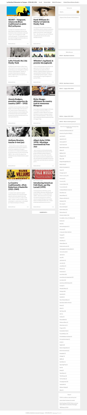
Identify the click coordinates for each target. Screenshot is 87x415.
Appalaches (62, 139)
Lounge (61, 285)
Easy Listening (63, 206)
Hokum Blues (63, 243)
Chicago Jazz (62, 172)
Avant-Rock (62, 144)
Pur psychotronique (64, 339)
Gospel (61, 237)
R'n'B (61, 342)
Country (35, 17)
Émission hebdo (47, 2)
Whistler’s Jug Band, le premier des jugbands (43, 62)
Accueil (40, 2)
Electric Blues (63, 209)
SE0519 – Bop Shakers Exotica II (66, 55)
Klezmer (61, 268)
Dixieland (62, 201)
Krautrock (62, 271)
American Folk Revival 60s (65, 130)
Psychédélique (63, 333)
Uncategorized (63, 381)
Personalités (62, 319)
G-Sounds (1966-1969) (65, 232)
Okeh (61, 308)
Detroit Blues (63, 195)
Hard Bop (62, 240)
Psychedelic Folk (63, 330)
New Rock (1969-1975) (65, 302)
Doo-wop (62, 203)
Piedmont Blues (63, 322)
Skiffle (61, 359)
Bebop (61, 150)
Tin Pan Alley (62, 378)
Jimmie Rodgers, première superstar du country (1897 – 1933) (18, 101)
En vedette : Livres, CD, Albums (66, 218)
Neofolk (61, 297)
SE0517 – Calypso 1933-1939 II (66, 88)
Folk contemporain (64, 226)
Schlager (61, 356)
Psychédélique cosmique (65, 336)
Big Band (62, 153)
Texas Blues (62, 373)
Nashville (62, 294)
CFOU (61, 397)
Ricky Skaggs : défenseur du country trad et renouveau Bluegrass (42, 102)
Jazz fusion (62, 260)
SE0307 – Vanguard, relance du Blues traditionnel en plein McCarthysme (17, 22)
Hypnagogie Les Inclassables (66, 249)
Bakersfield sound (64, 147)
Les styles (62, 280)
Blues (9, 17)
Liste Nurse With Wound (65, 282)
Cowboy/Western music (65, 189)
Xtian (61, 390)
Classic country (11, 96)
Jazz (61, 257)
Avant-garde (10, 138)
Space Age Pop (63, 364)
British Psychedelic (64, 167)
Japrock (61, 254)
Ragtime (61, 345)
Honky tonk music (64, 246)
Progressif (62, 328)
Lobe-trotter (62, 400)
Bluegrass (35, 96)
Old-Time (62, 311)
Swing (61, 370)
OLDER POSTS (43, 212)
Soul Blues (62, 361)
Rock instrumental (64, 350)
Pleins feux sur (63, 325)
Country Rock (63, 187)
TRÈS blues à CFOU (64, 407)
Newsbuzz (55, 413)
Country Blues (63, 184)
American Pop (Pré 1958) (65, 133)
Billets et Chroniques (57, 2)
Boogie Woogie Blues (64, 161)
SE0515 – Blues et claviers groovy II (67, 121)
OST (61, 313)
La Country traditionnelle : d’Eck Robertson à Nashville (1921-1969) (17, 186)
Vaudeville (62, 384)
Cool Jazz (62, 178)
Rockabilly (62, 353)
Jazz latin (62, 263)
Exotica (61, 220)
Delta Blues (62, 192)
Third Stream (62, 376)
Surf (60, 367)
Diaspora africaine (64, 198)
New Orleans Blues (64, 299)
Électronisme (62, 212)
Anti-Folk (62, 136)
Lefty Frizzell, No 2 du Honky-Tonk (17, 62)
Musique (62, 291)
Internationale (63, 251)
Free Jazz (62, 229)
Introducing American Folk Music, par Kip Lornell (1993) (43, 185)
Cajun (61, 170)
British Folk (62, 164)
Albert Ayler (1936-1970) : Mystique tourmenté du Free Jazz (41, 143)
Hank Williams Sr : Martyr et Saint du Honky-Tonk (41, 21)
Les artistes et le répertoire (65, 277)
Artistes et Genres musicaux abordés (71, 2)
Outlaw (61, 316)
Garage (61, 234)
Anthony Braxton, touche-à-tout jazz (16, 141)
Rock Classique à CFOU (65, 403)
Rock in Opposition (64, 347)
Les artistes (62, 274)
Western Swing (63, 387)
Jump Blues (62, 266)
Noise (61, 305)
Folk (61, 223)
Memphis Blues (63, 288)
